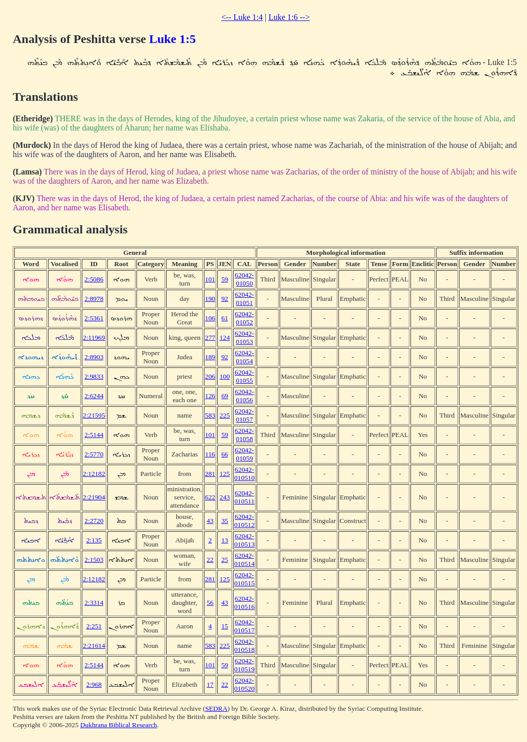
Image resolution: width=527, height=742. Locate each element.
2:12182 (94, 473)
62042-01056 (244, 396)
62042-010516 (244, 602)
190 (210, 298)
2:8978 (93, 298)
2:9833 (93, 376)
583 (210, 415)
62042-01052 (244, 318)
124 (225, 337)
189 (210, 357)
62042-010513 (244, 540)
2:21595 (94, 415)
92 (224, 298)
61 (224, 318)
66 (224, 454)
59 (224, 279)
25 (224, 559)
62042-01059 (244, 454)
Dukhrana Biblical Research (118, 725)
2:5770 (93, 454)
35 (224, 521)
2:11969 (94, 337)
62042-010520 (244, 684)
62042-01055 (244, 376)
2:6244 (93, 396)
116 (210, 454)
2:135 (94, 540)
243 (225, 497)
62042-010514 (244, 560)
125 (225, 473)
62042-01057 (244, 415)
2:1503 (93, 559)
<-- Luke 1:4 (242, 17)
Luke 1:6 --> (289, 17)
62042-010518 (244, 645)
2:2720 (93, 521)
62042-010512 (244, 521)
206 (210, 376)
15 (224, 626)
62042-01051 (244, 299)
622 (210, 497)
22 (210, 559)
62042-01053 (244, 337)
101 (210, 279)
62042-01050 (244, 279)
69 (224, 396)
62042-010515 (244, 579)
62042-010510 (244, 474)
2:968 (94, 684)
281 (210, 473)
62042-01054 (244, 357)
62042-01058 (244, 435)
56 (210, 602)
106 (210, 318)
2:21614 (94, 645)
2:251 (94, 626)
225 (225, 415)
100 (225, 376)
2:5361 (93, 318)
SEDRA (216, 708)
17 (210, 684)
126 (210, 396)
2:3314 (93, 602)
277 (210, 337)
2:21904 (94, 497)
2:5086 (93, 279)
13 (224, 540)
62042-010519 (244, 665)
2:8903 (93, 357)
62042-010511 (244, 497)
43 (210, 521)
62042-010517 (244, 626)
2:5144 (93, 435)
